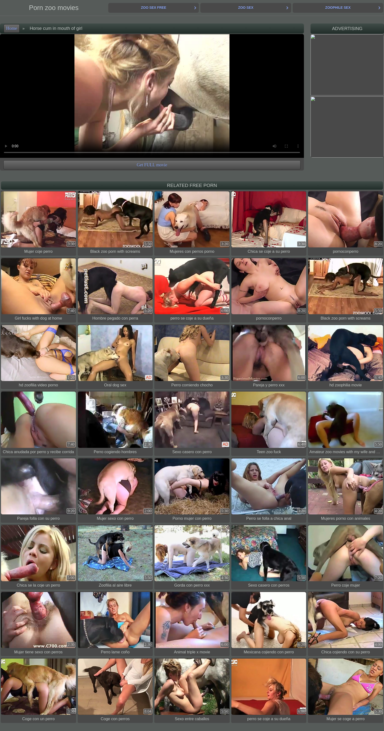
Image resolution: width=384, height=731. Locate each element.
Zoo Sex (245, 8)
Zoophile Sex (337, 8)
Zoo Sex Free (153, 8)
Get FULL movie (152, 164)
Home (11, 28)
